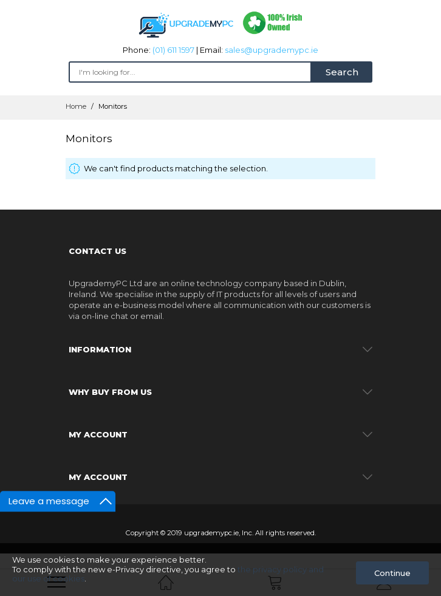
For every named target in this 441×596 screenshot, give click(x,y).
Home (77, 106)
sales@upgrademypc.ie (271, 50)
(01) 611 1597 (173, 50)
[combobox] (190, 72)
